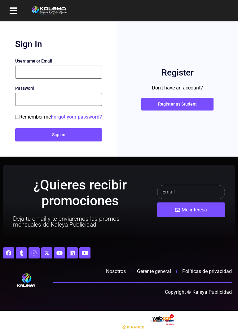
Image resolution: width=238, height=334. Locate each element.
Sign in (58, 134)
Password (24, 88)
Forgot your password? (76, 117)
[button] (13, 10)
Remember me (35, 117)
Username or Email (33, 61)
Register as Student (177, 104)
